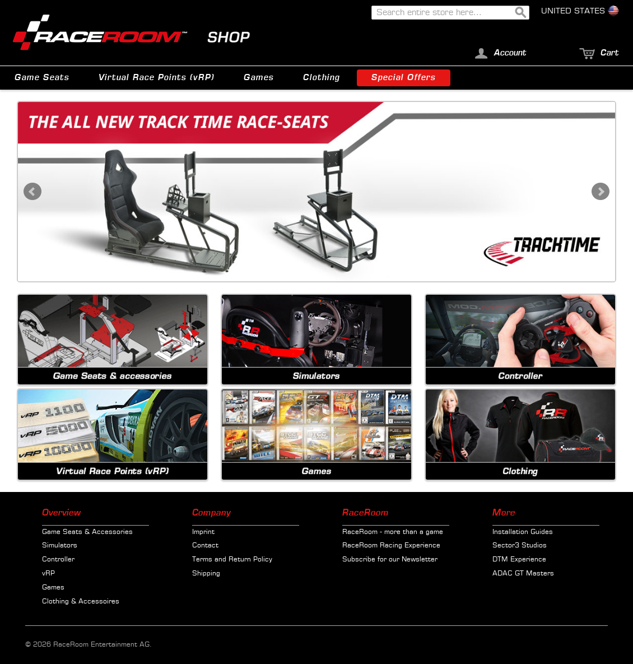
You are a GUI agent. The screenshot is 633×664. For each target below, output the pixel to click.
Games (53, 587)
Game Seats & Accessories (87, 532)
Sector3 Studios (519, 545)
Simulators (59, 545)
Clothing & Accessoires (80, 601)
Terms (202, 559)
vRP (48, 573)
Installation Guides (522, 532)
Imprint (203, 532)
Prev (32, 192)
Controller (58, 559)
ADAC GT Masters (523, 573)
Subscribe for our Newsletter (389, 559)
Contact (205, 545)
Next (600, 192)
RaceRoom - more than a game (392, 532)
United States (580, 11)
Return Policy (250, 559)
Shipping (206, 573)
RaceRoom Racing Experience (391, 545)
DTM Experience (519, 559)
